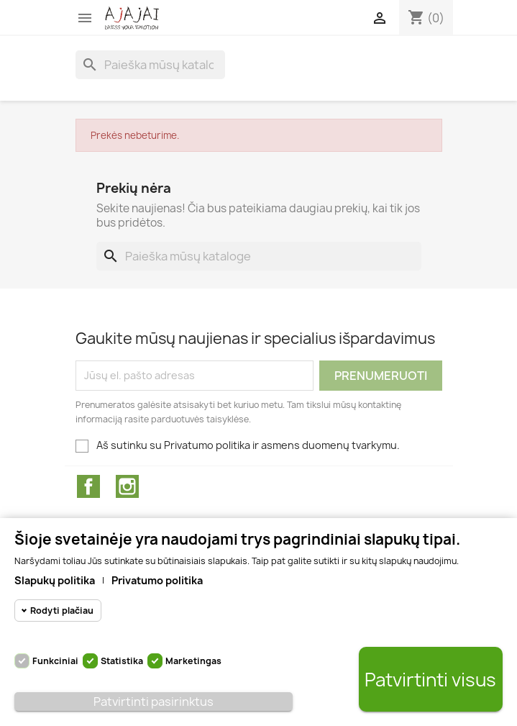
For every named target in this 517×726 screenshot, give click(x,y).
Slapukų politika (54, 580)
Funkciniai (55, 661)
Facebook (88, 486)
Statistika (122, 661)
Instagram (127, 486)
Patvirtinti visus (430, 679)
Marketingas (193, 661)
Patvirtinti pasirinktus (153, 701)
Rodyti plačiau (61, 610)
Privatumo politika (157, 580)
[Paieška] (150, 64)
